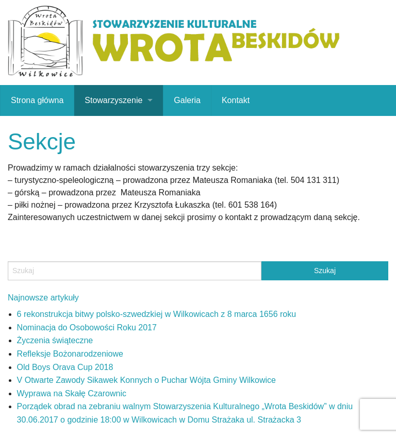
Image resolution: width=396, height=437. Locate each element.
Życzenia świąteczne (55, 340)
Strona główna (37, 100)
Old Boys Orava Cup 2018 (65, 367)
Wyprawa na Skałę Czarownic (71, 393)
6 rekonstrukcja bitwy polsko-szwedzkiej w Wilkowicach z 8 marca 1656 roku (156, 314)
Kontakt (236, 100)
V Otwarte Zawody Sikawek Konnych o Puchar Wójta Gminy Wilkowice (146, 380)
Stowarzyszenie (113, 100)
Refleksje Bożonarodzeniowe (70, 353)
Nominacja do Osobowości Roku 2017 (87, 327)
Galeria (187, 100)
